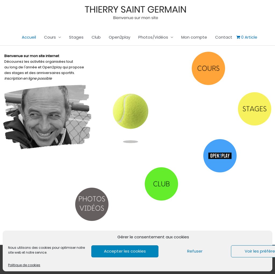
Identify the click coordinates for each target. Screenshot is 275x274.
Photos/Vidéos (153, 37)
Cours (50, 37)
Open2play (119, 37)
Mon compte (194, 37)
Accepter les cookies (125, 251)
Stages (76, 37)
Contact (223, 37)
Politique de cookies (24, 265)
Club (96, 37)
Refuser (194, 251)
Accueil (29, 37)
